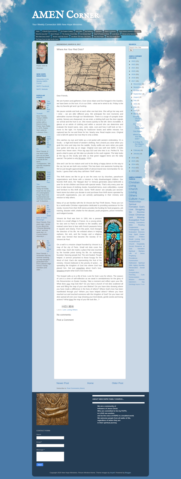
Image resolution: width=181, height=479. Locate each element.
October (136, 90)
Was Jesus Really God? (113, 36)
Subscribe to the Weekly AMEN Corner (42, 81)
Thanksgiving (134, 230)
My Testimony (89, 31)
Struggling (140, 209)
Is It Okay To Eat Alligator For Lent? (138, 144)
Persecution (133, 268)
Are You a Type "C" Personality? (138, 126)
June (135, 104)
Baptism (138, 284)
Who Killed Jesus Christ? (43, 36)
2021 (133, 68)
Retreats (142, 279)
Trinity (143, 284)
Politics (142, 237)
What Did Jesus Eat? (42, 34)
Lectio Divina (115, 34)
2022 (133, 64)
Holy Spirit (133, 234)
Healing (132, 222)
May (135, 107)
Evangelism (134, 220)
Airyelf (112, 473)
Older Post (117, 383)
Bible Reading (137, 225)
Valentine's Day (137, 282)
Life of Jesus (137, 253)
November (137, 87)
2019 (133, 74)
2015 (133, 161)
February (137, 150)
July (135, 100)
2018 (133, 78)
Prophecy (132, 256)
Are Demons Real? (85, 34)
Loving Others (72, 310)
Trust (142, 220)
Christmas (140, 215)
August (136, 97)
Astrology (132, 284)
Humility (142, 265)
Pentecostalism (134, 277)
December (137, 84)
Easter (142, 234)
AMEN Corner (65, 15)
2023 (133, 61)
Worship (141, 217)
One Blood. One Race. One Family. (81, 36)
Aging (135, 265)
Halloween (99, 31)
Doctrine (141, 212)
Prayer (142, 199)
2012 (133, 171)
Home (38, 31)
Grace (131, 215)
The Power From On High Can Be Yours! (47, 39)
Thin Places (137, 131)
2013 (133, 168)
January (136, 154)
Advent (131, 237)
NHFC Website (42, 89)
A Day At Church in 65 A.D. (50, 31)
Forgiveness (133, 227)
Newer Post (63, 383)
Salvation (141, 249)
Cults (143, 275)
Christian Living (134, 184)
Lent (64, 310)
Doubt (131, 239)
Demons (141, 232)
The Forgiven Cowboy (66, 31)
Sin (130, 212)
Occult (131, 246)
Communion (133, 260)
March (136, 114)
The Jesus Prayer (99, 36)
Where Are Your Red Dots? (137, 137)
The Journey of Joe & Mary (69, 34)
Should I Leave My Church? (60, 36)
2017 (133, 81)
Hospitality (141, 244)
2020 (133, 71)
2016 (133, 158)
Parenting (132, 275)
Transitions (140, 222)
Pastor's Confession (110, 31)
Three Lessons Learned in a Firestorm (129, 31)
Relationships (135, 201)
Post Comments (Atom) (76, 388)
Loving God (140, 239)
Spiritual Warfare (137, 251)
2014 (133, 164)
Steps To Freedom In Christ (101, 34)
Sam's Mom (79, 31)
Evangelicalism (134, 272)
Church (133, 189)
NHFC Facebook (42, 86)
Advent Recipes (55, 34)
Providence (133, 258)
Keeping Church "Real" (137, 119)
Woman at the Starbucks (129, 34)
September (137, 94)
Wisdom (131, 279)
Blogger (128, 473)
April (135, 110)
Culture (133, 198)
